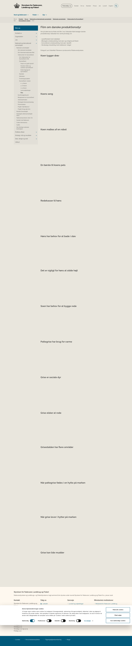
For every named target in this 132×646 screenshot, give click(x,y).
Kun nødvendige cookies (117, 641)
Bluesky (45, 614)
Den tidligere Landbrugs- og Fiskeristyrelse (104, 609)
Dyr (44, 15)
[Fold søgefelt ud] (116, 6)
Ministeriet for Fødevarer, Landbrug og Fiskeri (106, 605)
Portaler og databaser (75, 606)
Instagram (46, 609)
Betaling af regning (20, 617)
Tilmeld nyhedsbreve (75, 614)
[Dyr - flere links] (46, 14)
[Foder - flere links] (38, 14)
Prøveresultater (73, 612)
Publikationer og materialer (77, 609)
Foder (35, 15)
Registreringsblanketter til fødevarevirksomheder (76, 618)
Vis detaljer (87, 641)
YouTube (45, 617)
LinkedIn (45, 604)
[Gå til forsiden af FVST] (28, 6)
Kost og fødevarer (20, 15)
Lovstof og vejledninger (76, 604)
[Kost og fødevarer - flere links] (28, 14)
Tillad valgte (118, 636)
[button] (36, 33)
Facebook (46, 606)
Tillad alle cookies (118, 630)
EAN (15, 615)
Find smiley (65, 6)
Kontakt (98, 614)
